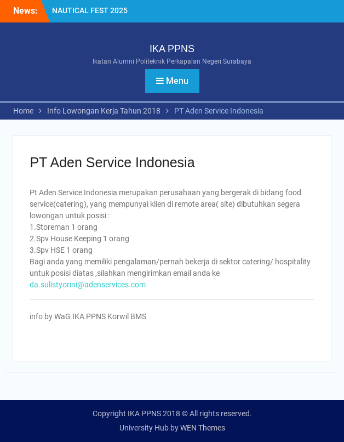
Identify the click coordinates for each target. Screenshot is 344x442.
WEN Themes (202, 427)
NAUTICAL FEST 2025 (90, 10)
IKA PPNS (172, 48)
